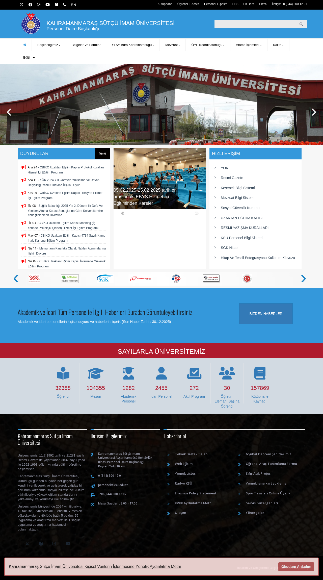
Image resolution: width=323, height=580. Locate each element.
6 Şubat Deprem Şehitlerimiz (268, 454)
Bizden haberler (266, 314)
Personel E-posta (215, 4)
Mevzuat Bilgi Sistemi (237, 198)
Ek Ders (248, 4)
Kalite (278, 45)
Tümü (102, 153)
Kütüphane (165, 4)
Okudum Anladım (296, 567)
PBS (235, 4)
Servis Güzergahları (262, 503)
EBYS (263, 4)
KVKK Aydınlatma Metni (193, 503)
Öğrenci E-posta (188, 4)
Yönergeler (255, 512)
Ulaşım (180, 512)
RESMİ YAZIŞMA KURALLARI (244, 228)
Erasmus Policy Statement (195, 493)
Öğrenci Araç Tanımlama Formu (271, 463)
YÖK (224, 168)
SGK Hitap (229, 248)
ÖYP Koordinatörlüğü (208, 45)
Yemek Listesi (186, 473)
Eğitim (29, 57)
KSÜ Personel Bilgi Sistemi (242, 238)
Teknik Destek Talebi (191, 454)
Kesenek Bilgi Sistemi (238, 188)
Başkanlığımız (49, 45)
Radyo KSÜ (183, 483)
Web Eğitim (184, 463)
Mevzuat (172, 45)
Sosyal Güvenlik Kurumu (240, 208)
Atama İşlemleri (249, 45)
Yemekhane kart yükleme (266, 483)
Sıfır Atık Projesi (259, 473)
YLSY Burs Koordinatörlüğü (133, 45)
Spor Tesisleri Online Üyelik (268, 493)
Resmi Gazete (232, 178)
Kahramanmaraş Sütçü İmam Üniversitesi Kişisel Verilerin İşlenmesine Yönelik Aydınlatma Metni (95, 566)
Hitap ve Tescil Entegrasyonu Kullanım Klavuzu (258, 258)
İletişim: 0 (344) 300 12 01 (289, 4)
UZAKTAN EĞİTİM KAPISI (241, 218)
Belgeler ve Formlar (86, 45)
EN (73, 5)
